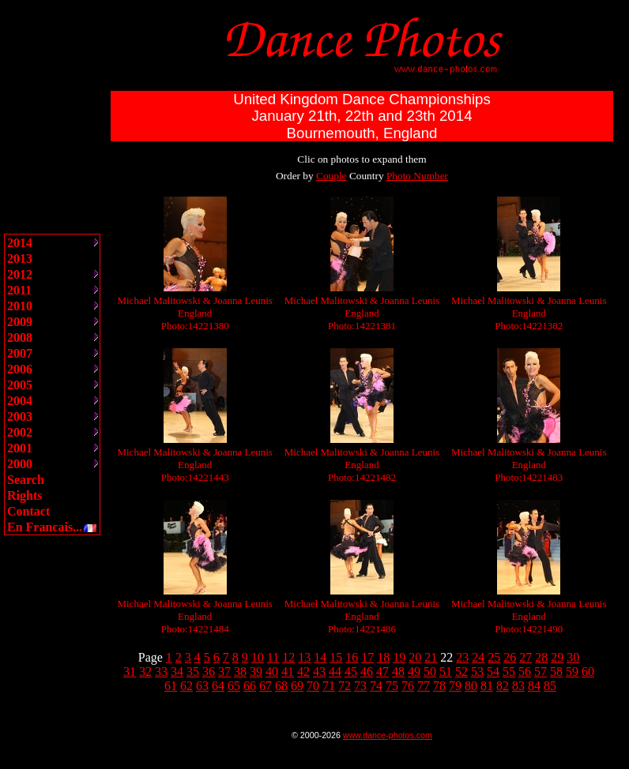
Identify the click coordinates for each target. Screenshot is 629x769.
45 (351, 671)
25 (494, 657)
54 (493, 671)
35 (192, 671)
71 (328, 685)
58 (556, 671)
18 (383, 657)
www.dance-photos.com (387, 735)
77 (423, 685)
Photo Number (417, 176)
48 (398, 671)
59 (572, 671)
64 (218, 685)
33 (161, 671)
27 (525, 657)
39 (256, 671)
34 (177, 671)
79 (455, 685)
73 (360, 685)
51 (445, 671)
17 (367, 657)
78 (439, 685)
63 (202, 685)
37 (224, 671)
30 (573, 657)
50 (430, 671)
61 (170, 685)
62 (186, 685)
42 (303, 671)
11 (273, 657)
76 (407, 685)
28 (541, 657)
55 (509, 671)
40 (272, 671)
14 (320, 657)
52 (461, 671)
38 (240, 671)
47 (382, 671)
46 (366, 671)
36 (208, 671)
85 (550, 685)
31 (129, 671)
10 (257, 657)
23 (462, 657)
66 (249, 685)
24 (478, 657)
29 (557, 657)
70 (313, 685)
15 (336, 657)
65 (234, 685)
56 (524, 671)
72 (344, 685)
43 (319, 671)
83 (518, 685)
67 (265, 685)
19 (399, 657)
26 (509, 657)
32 (145, 671)
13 (304, 657)
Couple (331, 176)
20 (415, 657)
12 (288, 657)
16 (351, 657)
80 (471, 685)
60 (588, 671)
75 (392, 685)
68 (281, 685)
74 (376, 685)
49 (414, 671)
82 (502, 685)
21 (430, 657)
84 (534, 685)
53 (477, 671)
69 (297, 685)
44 (335, 671)
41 (287, 671)
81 (486, 685)
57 (540, 671)
